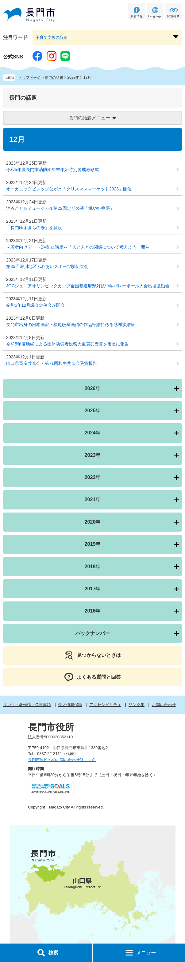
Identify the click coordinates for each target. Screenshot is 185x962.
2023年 (73, 77)
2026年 (93, 388)
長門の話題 (54, 77)
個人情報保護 (70, 704)
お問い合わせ (164, 704)
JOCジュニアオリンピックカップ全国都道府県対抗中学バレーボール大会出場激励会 (87, 285)
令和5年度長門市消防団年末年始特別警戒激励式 (52, 169)
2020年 (93, 522)
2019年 (93, 544)
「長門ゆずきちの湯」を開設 (34, 227)
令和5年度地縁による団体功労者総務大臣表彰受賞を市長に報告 (67, 343)
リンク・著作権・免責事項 (27, 704)
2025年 (93, 410)
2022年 (93, 477)
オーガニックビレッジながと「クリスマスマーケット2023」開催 (69, 188)
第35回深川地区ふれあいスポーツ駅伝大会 (47, 266)
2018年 (93, 566)
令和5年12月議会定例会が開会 (35, 305)
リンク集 (137, 704)
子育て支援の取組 (51, 37)
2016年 (93, 610)
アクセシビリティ (105, 704)
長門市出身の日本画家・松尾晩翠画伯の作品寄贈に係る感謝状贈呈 (70, 324)
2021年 (93, 499)
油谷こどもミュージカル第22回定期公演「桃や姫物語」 (60, 208)
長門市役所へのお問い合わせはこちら (62, 759)
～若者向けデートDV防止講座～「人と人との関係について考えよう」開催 (77, 247)
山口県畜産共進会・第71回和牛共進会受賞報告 (51, 363)
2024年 (93, 432)
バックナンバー (92, 633)
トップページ (29, 77)
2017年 (93, 588)
